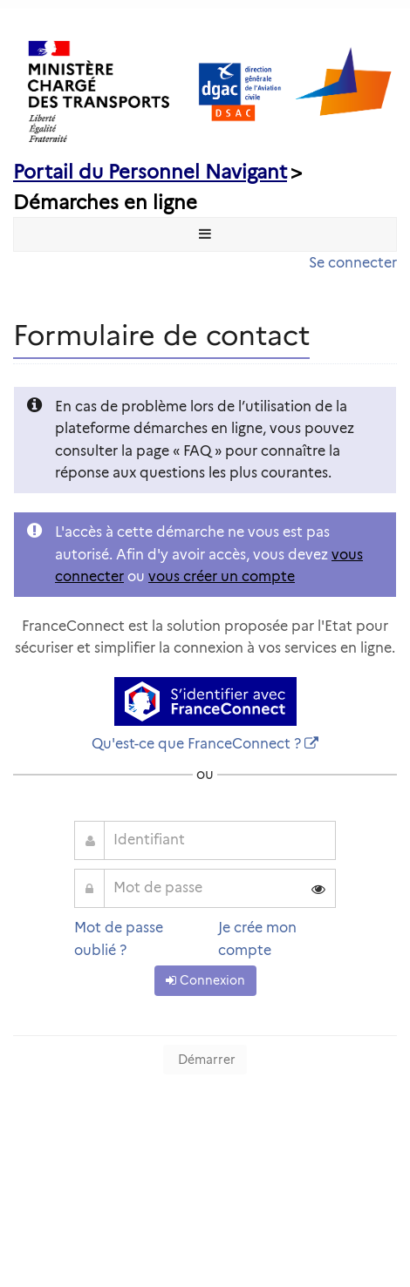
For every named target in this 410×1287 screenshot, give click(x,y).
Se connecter (353, 262)
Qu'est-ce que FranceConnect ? (196, 743)
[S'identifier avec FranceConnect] (205, 701)
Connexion (205, 980)
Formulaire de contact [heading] (161, 335)
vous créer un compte (221, 576)
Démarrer (205, 1059)
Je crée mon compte (257, 938)
